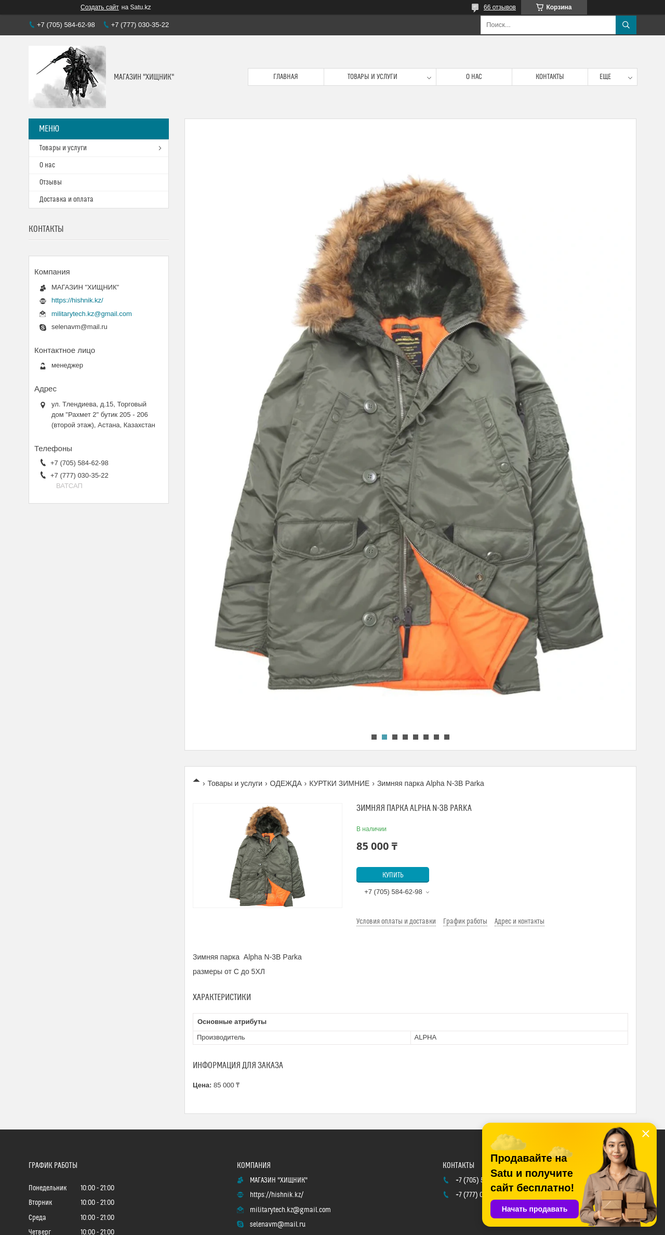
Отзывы (50, 182)
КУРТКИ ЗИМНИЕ (339, 783)
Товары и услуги (372, 77)
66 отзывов (500, 7)
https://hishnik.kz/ (77, 300)
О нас (474, 77)
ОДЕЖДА (286, 783)
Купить (393, 875)
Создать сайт (100, 7)
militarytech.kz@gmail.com (91, 314)
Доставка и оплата (66, 199)
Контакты (550, 77)
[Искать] (626, 25)
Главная (285, 77)
